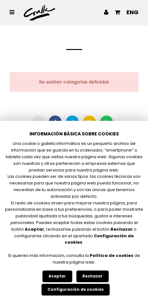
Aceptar (57, 276)
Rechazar (92, 276)
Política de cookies (111, 255)
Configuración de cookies (76, 289)
